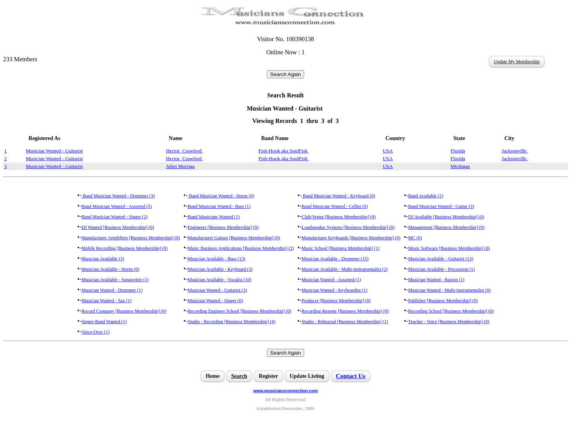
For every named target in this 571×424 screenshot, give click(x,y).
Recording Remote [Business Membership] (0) (345, 311)
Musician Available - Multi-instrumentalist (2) (345, 269)
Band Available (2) (425, 196)
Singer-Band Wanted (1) (104, 321)
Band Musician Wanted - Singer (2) (114, 217)
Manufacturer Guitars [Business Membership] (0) (234, 238)
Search (239, 376)
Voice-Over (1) (95, 332)
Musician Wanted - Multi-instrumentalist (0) (449, 290)
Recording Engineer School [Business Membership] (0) (239, 311)
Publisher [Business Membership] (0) (443, 300)
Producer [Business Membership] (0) (336, 300)
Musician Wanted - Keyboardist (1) (334, 290)
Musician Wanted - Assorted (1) (331, 279)
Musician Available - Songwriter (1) (115, 279)
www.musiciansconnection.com (285, 390)
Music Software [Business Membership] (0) (449, 248)
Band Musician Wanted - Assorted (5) (116, 206)
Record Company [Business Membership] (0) (123, 311)
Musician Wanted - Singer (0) (215, 300)
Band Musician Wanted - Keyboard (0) (338, 196)
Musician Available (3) (102, 258)
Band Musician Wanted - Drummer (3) (118, 196)
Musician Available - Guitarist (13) (440, 258)
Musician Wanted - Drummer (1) (111, 290)
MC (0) (415, 238)
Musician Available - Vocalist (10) (219, 279)
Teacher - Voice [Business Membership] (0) (448, 321)
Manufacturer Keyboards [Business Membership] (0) (351, 238)
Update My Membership (517, 61)
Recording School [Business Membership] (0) (451, 311)
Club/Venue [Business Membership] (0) (339, 217)
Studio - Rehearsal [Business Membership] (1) (345, 321)
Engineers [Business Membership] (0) (223, 227)
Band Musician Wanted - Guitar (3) (441, 206)
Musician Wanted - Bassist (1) (436, 279)
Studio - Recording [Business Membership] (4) (231, 321)
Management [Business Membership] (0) (446, 227)
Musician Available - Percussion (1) (441, 269)
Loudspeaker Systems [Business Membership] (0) (348, 227)
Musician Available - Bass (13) (216, 258)
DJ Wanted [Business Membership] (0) (117, 227)
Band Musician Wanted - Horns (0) (221, 196)
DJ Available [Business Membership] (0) (446, 217)
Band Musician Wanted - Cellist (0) (335, 206)
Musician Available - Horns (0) (110, 269)
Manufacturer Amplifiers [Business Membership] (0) (130, 238)
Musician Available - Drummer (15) (335, 258)
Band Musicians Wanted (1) (214, 217)
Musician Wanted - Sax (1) (106, 300)
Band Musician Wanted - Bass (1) (219, 206)
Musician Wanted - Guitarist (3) (217, 290)
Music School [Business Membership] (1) (341, 248)
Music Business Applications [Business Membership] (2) (241, 248)
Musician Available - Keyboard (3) (220, 269)
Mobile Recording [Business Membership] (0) (124, 248)
